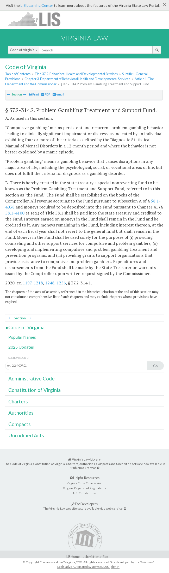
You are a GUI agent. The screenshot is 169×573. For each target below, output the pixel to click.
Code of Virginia (23, 50)
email (58, 94)
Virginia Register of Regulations (84, 488)
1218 (38, 283)
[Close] (165, 4)
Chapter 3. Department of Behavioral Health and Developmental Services (77, 79)
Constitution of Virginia (34, 390)
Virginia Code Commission (85, 483)
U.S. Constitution (84, 493)
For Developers (84, 504)
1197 (27, 283)
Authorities (21, 413)
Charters (18, 401)
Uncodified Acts (26, 435)
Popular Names (22, 337)
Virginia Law (84, 38)
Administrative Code (31, 378)
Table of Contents (17, 74)
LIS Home (73, 557)
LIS (37, 19)
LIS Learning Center (37, 5)
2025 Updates (21, 346)
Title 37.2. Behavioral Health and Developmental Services (76, 74)
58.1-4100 (14, 213)
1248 (49, 283)
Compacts (19, 424)
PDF (45, 94)
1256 (61, 283)
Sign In (115, 566)
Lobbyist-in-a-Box (95, 557)
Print (34, 94)
